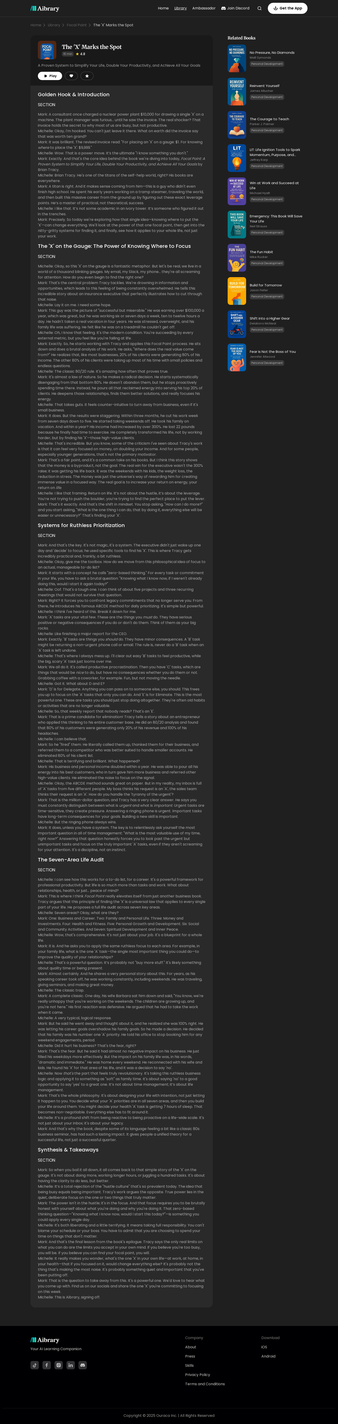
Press (190, 1356)
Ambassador (204, 8)
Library (180, 8)
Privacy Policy (197, 1374)
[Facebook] (46, 1365)
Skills (189, 1365)
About (190, 1347)
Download (270, 1337)
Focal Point (77, 25)
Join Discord (235, 8)
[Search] (259, 8)
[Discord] (82, 1365)
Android (268, 1356)
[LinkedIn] (70, 1365)
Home (163, 8)
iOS (264, 1347)
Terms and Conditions (205, 1384)
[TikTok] (34, 1365)
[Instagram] (58, 1365)
